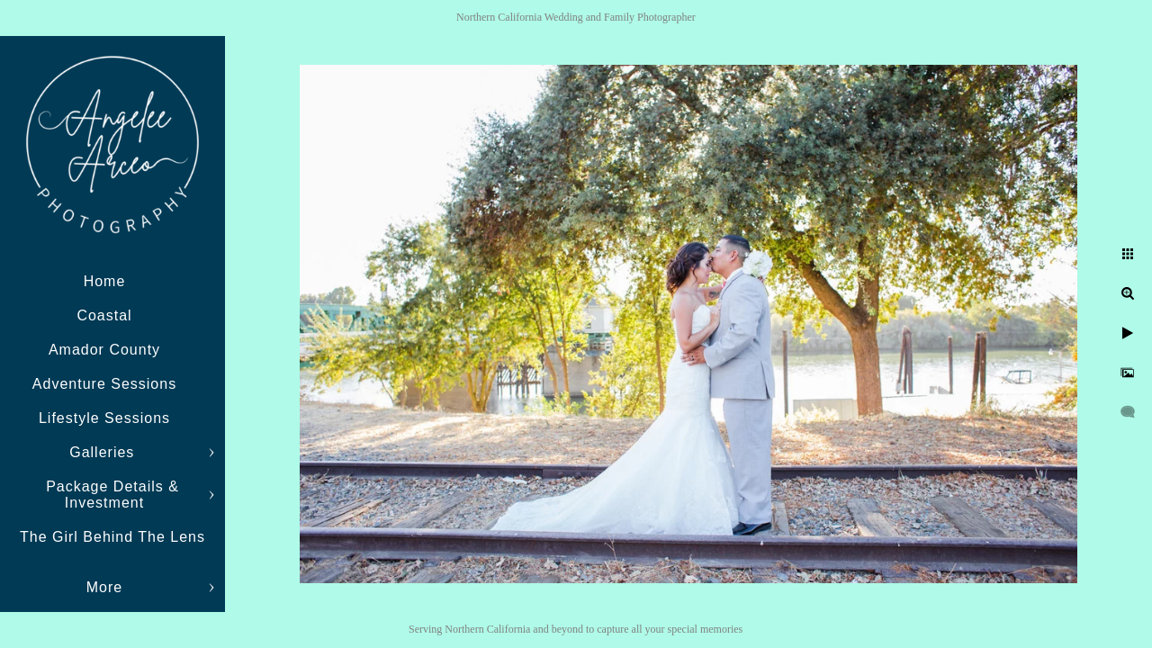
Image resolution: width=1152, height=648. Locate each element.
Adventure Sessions (104, 384)
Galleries (104, 452)
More (104, 587)
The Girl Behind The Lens (112, 536)
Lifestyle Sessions (104, 418)
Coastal (103, 315)
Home (105, 281)
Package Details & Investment (112, 494)
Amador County (104, 349)
